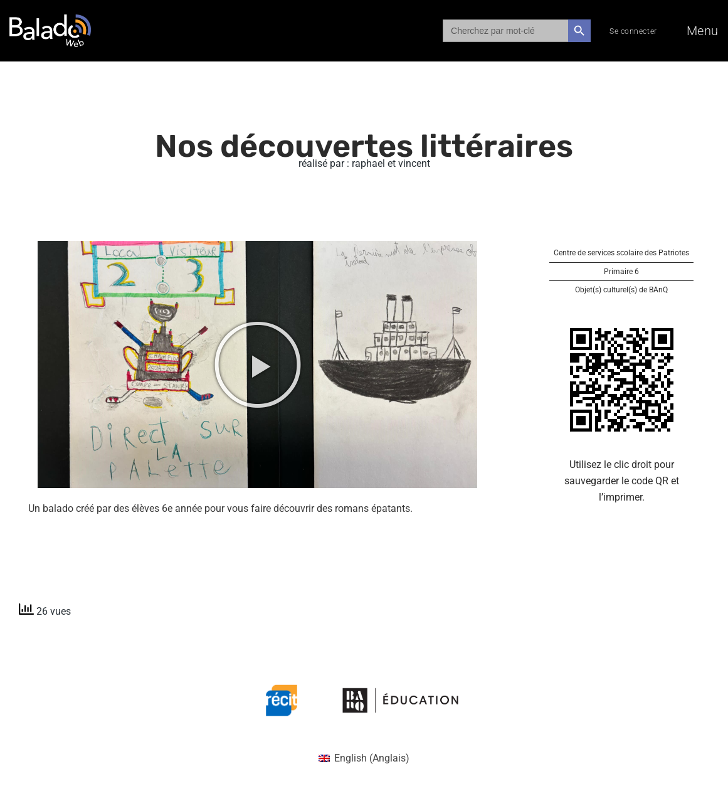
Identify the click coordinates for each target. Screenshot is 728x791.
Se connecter (633, 31)
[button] (258, 364)
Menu (703, 30)
